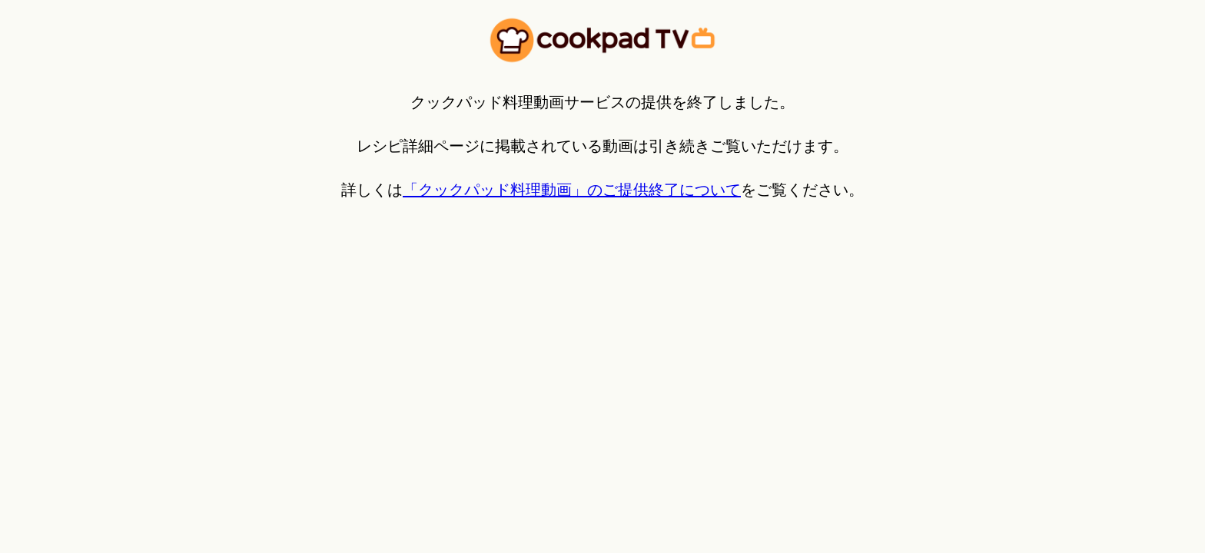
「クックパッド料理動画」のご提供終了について (572, 189)
